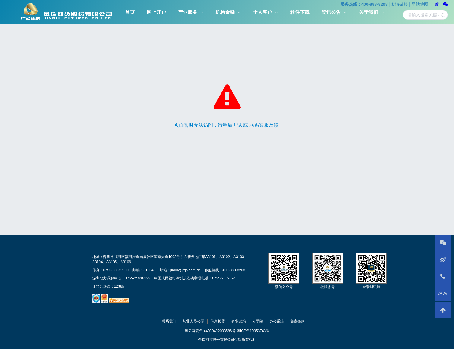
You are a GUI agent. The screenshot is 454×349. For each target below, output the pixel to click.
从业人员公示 (193, 321)
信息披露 (218, 321)
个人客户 (262, 12)
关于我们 (368, 12)
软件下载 (300, 12)
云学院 (257, 321)
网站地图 (419, 4)
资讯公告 (331, 12)
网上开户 (156, 12)
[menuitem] (130, 12)
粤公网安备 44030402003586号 (210, 331)
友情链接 (399, 4)
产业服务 (187, 12)
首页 (130, 12)
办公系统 (276, 321)
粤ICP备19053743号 (253, 331)
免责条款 (297, 321)
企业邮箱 (238, 321)
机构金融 (225, 12)
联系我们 (169, 321)
